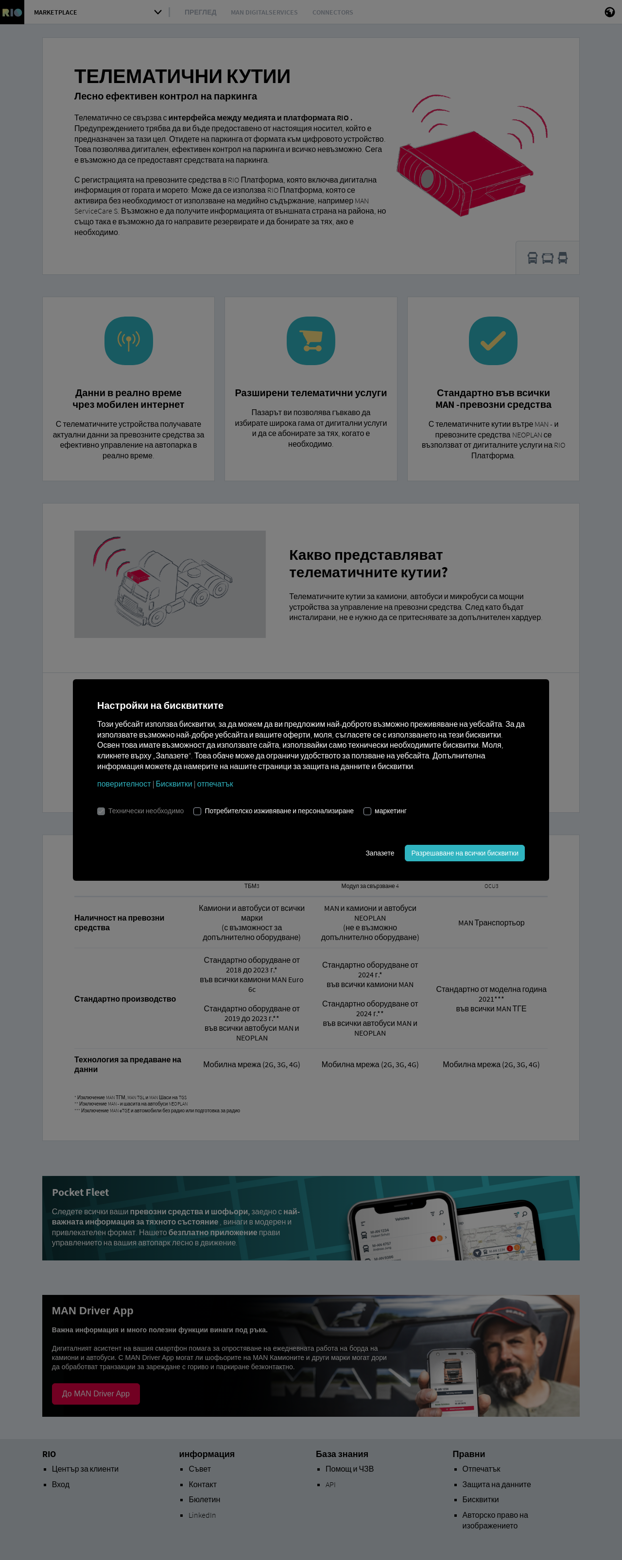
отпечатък (215, 783)
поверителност (124, 783)
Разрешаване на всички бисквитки (464, 853)
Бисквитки (174, 783)
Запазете (379, 853)
